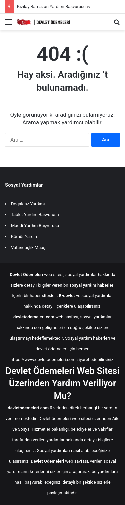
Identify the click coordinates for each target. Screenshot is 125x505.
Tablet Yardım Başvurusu (35, 214)
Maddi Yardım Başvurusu (35, 225)
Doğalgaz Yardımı (28, 203)
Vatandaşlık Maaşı (28, 247)
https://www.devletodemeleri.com (42, 359)
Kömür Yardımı (25, 236)
